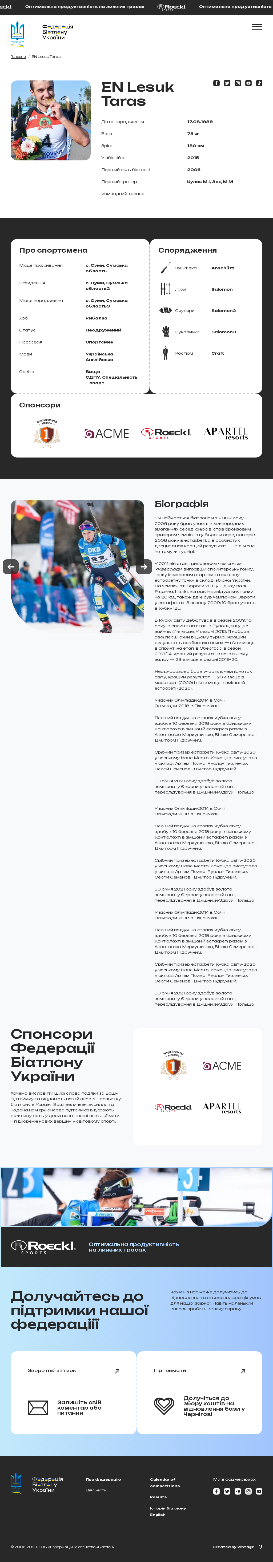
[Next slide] (144, 566)
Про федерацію (103, 1480)
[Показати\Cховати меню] (257, 26)
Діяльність (96, 1490)
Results (158, 1497)
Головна (18, 57)
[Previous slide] (11, 566)
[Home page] (17, 34)
